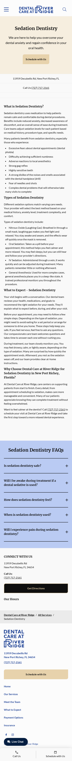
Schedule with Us (36, 59)
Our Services (11, 694)
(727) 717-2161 (40, 87)
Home (7, 686)
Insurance (9, 725)
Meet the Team (12, 701)
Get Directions (36, 588)
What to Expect (12, 709)
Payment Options (13, 717)
